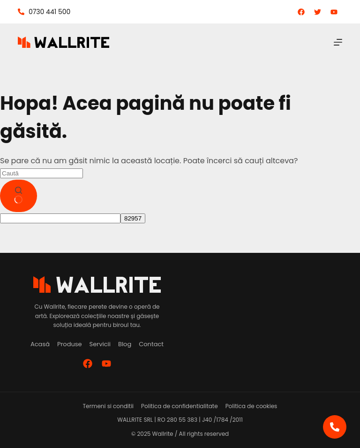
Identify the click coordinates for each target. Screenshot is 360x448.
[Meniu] (338, 42)
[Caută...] (41, 173)
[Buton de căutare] (18, 196)
